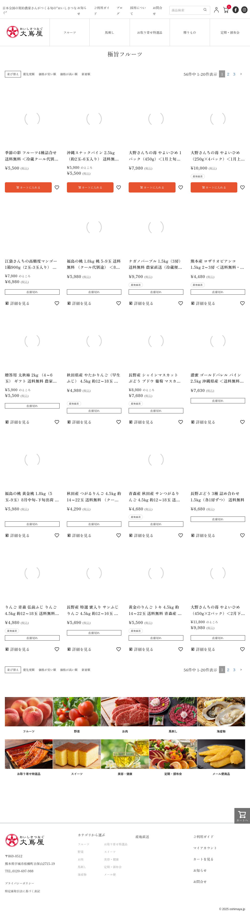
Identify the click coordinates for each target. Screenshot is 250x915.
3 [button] (234, 74)
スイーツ (110, 852)
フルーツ (69, 32)
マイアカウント (205, 847)
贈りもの (189, 32)
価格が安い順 (47, 74)
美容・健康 (111, 859)
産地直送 (142, 836)
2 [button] (228, 74)
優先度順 (29, 74)
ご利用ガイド (203, 836)
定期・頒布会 (230, 32)
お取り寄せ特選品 (149, 32)
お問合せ (200, 881)
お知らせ (200, 870)
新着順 (86, 74)
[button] (241, 74)
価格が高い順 (69, 74)
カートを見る (203, 859)
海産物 (82, 874)
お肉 (80, 859)
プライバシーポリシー (19, 883)
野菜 (80, 852)
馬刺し (110, 32)
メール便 (110, 874)
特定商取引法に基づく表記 (22, 891)
